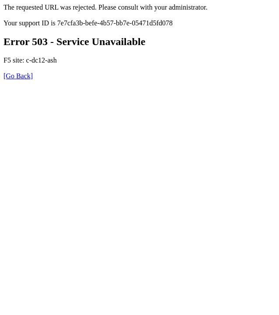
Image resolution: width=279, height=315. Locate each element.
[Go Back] (18, 76)
